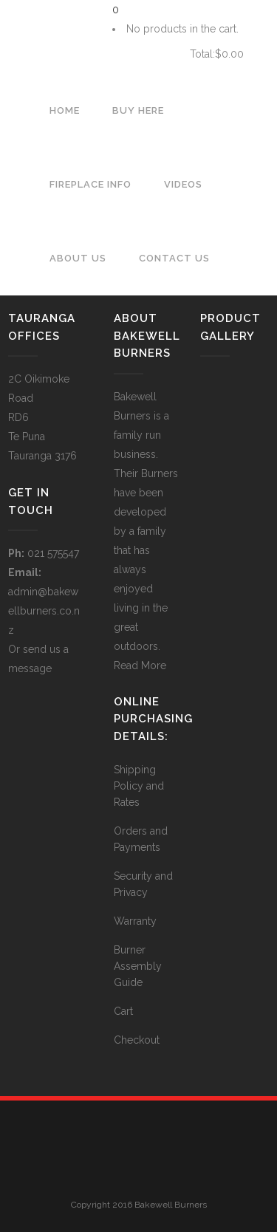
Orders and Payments (141, 839)
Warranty (135, 921)
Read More (140, 665)
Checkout (137, 1040)
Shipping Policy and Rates (139, 786)
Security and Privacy (143, 884)
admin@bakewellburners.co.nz (44, 611)
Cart (146, 54)
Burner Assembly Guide (138, 966)
